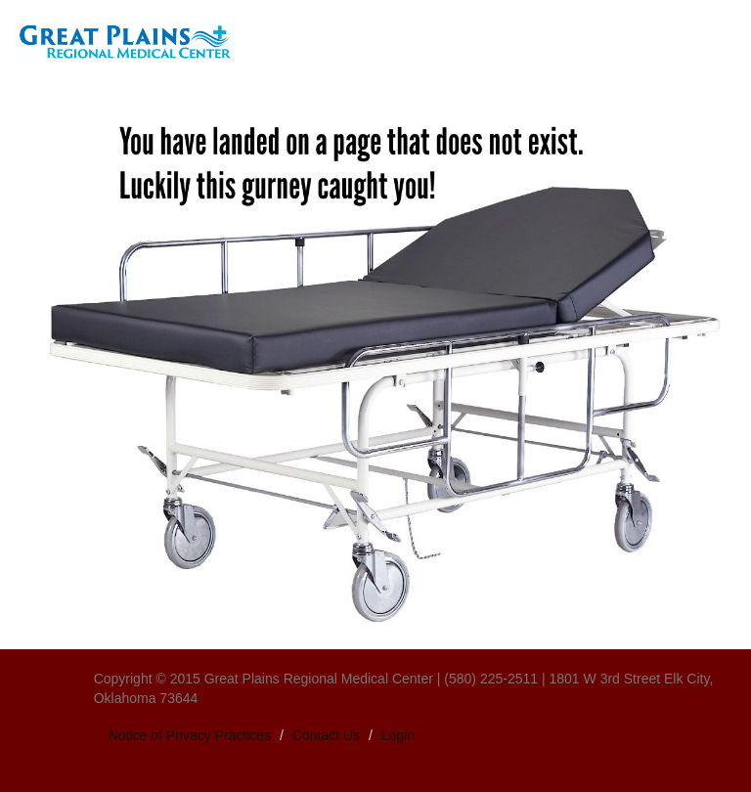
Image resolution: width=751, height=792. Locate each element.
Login (398, 735)
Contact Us (326, 735)
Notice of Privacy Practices (190, 735)
